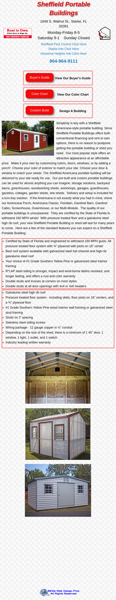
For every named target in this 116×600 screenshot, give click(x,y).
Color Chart (40, 94)
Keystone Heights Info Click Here (64, 53)
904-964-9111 (63, 61)
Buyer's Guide (39, 77)
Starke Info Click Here (63, 49)
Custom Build (39, 110)
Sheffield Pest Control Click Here (63, 44)
